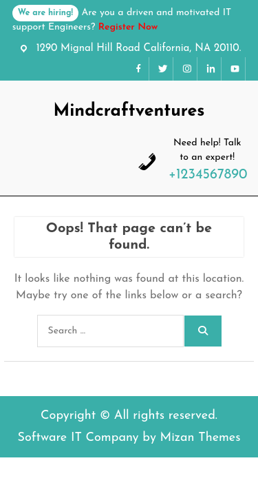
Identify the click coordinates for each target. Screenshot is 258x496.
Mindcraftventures (128, 111)
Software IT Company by (128, 437)
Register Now (128, 27)
